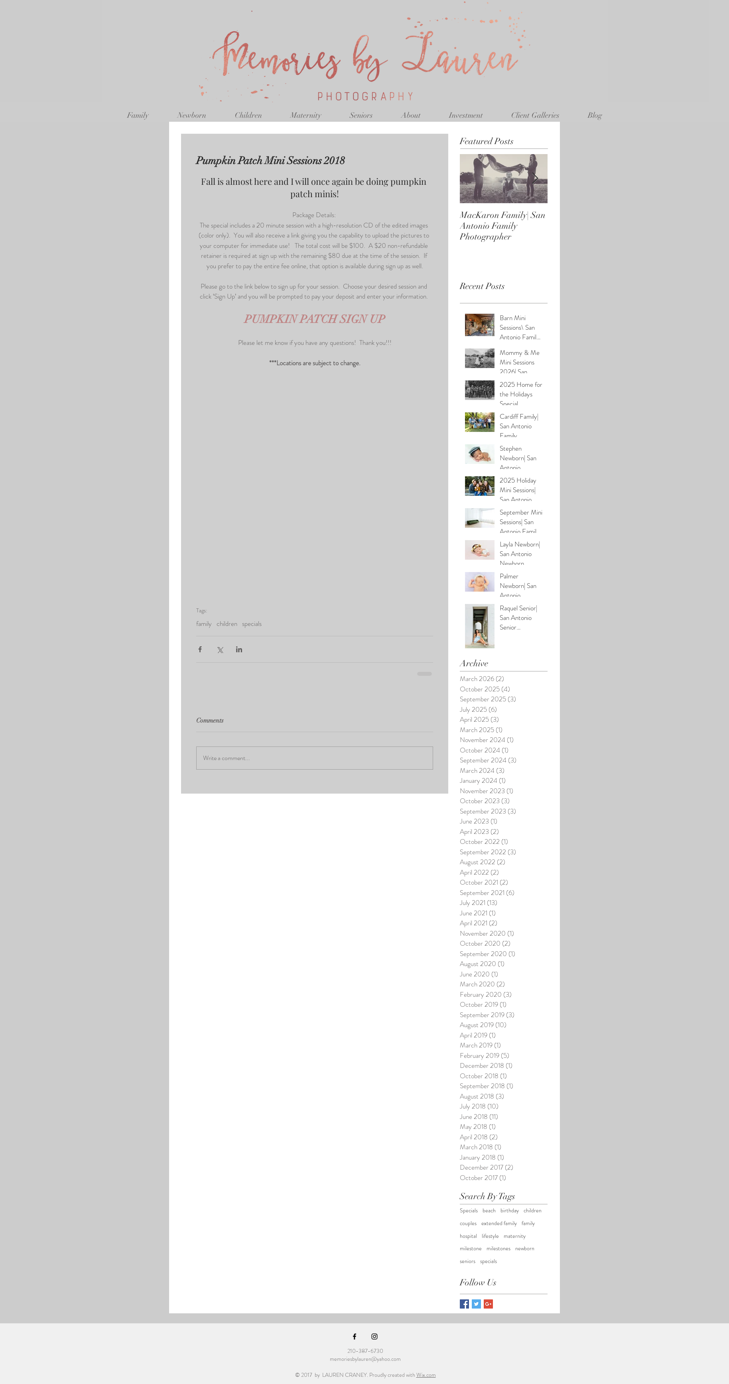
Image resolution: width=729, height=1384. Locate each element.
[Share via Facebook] (200, 649)
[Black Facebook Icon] (355, 1336)
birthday (509, 1210)
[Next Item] (534, 178)
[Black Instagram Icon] (374, 1336)
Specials (469, 1210)
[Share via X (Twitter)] (219, 649)
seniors (467, 1261)
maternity (515, 1236)
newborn (524, 1248)
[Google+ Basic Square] (488, 1304)
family (204, 624)
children (227, 624)
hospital (468, 1236)
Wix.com (426, 1375)
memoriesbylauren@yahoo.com (365, 1359)
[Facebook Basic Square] (464, 1304)
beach (489, 1210)
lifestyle (490, 1236)
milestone (471, 1248)
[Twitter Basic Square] (476, 1304)
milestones (498, 1248)
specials (252, 624)
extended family (499, 1223)
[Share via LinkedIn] (239, 649)
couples (468, 1223)
